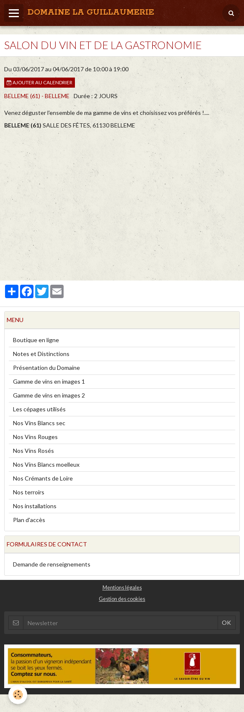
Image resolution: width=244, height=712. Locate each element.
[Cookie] (17, 694)
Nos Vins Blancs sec (39, 422)
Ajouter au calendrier (39, 82)
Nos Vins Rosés (33, 450)
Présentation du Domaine (46, 367)
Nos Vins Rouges (35, 436)
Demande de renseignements (51, 564)
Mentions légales (122, 588)
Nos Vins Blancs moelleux (46, 464)
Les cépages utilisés (39, 409)
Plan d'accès (29, 519)
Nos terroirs (28, 492)
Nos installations (35, 505)
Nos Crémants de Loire (43, 478)
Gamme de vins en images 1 (49, 381)
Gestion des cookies (122, 599)
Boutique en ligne (36, 339)
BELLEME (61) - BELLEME (36, 95)
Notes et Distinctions (41, 353)
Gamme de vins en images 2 (49, 395)
